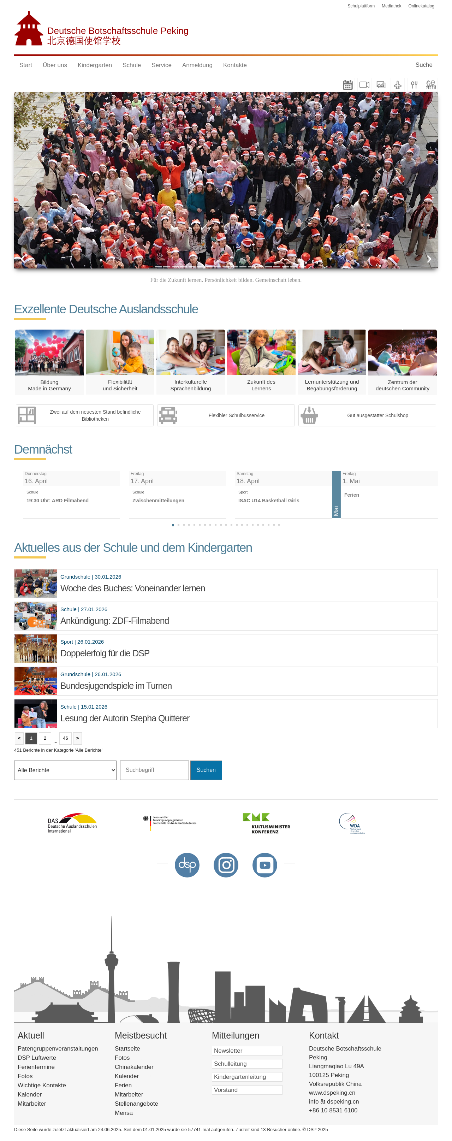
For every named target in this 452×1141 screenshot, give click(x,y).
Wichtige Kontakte (42, 1085)
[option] (226, 180)
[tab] (173, 525)
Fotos (25, 1076)
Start (25, 65)
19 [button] (302, 266)
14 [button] (259, 266)
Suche (424, 64)
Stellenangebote (146, 1104)
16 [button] (276, 266)
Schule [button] (132, 65)
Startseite (138, 1049)
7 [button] (200, 266)
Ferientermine (36, 1067)
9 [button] (217, 266)
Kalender (30, 1094)
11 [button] (234, 266)
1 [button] (149, 266)
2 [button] (158, 266)
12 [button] (242, 266)
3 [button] (166, 266)
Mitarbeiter (32, 1103)
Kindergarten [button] (95, 65)
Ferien (132, 1085)
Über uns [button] (55, 65)
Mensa (133, 1113)
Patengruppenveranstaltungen (58, 1048)
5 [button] (183, 266)
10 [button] (226, 266)
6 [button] (192, 266)
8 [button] (209, 266)
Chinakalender (145, 1067)
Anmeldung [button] (197, 65)
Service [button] (161, 65)
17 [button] (285, 266)
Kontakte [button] (235, 65)
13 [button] (251, 266)
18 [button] (293, 266)
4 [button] (175, 266)
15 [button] (268, 266)
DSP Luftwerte (37, 1057)
